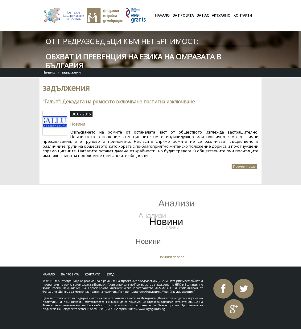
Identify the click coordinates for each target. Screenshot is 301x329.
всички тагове (172, 257)
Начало (162, 15)
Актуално (221, 15)
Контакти (242, 15)
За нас (203, 15)
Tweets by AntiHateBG (73, 194)
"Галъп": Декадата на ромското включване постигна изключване (119, 101)
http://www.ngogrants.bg (147, 309)
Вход (110, 274)
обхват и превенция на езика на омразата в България (133, 60)
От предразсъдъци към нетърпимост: (122, 41)
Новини (77, 124)
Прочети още (245, 166)
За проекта (183, 15)
